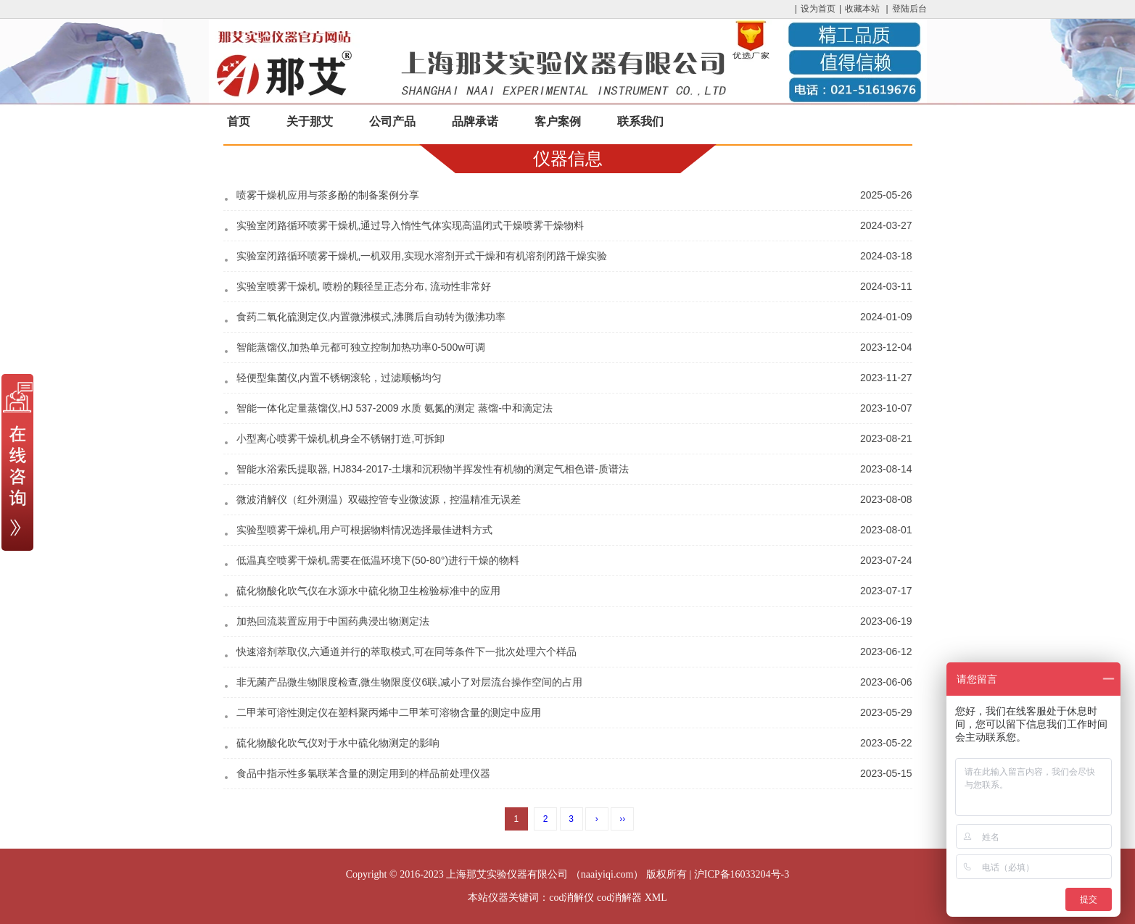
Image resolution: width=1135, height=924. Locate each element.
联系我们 (640, 121)
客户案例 (558, 121)
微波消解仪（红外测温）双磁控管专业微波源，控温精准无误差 (378, 499)
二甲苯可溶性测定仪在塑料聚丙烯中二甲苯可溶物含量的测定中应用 (388, 712)
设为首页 (818, 9)
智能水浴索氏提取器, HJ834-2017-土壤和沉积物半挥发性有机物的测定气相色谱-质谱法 (432, 469)
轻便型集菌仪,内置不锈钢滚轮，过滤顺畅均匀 (339, 377)
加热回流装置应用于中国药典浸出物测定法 (332, 621)
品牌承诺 (475, 121)
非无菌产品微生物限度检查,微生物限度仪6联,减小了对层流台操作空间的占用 (409, 682)
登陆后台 (909, 9)
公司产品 (392, 121)
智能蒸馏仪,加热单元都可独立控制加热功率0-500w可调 (361, 347)
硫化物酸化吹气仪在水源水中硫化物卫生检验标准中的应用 (368, 590)
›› (622, 819)
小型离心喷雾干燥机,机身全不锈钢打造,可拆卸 (340, 438)
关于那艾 (309, 121)
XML (656, 897)
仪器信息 (568, 158)
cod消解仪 (571, 897)
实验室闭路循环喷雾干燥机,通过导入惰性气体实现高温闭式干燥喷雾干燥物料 (410, 225)
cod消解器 (619, 897)
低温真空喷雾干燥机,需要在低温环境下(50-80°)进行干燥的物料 (378, 560)
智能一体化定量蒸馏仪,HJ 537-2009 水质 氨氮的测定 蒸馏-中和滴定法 (394, 408)
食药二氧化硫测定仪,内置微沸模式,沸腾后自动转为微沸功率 (371, 316)
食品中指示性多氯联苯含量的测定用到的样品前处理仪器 (363, 773)
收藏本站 (862, 9)
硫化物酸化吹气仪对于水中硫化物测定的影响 (337, 743)
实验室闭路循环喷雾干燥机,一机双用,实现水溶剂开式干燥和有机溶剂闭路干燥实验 (422, 256)
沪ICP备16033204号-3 (741, 874)
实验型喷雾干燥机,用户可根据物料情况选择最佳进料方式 (364, 530)
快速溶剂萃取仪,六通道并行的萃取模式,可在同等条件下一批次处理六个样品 (406, 651)
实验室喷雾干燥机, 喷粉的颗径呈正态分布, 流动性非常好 (364, 286)
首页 (238, 121)
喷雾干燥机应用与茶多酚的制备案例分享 (327, 195)
